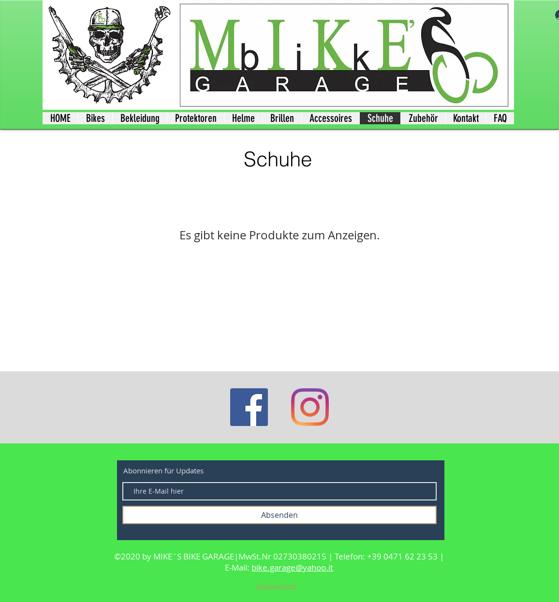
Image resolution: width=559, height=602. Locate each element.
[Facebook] (249, 407)
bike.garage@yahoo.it (292, 567)
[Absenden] (279, 515)
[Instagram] (310, 407)
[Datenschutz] (276, 586)
